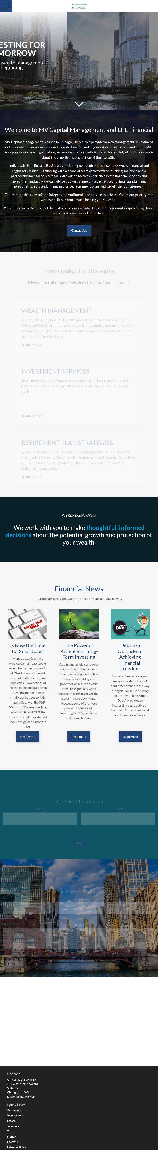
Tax (9, 1131)
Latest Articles (16, 1147)
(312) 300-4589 (26, 1079)
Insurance (13, 1126)
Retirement (14, 1110)
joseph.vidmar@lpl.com (21, 1096)
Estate (11, 1120)
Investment (14, 1115)
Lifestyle (12, 1142)
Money (11, 1136)
